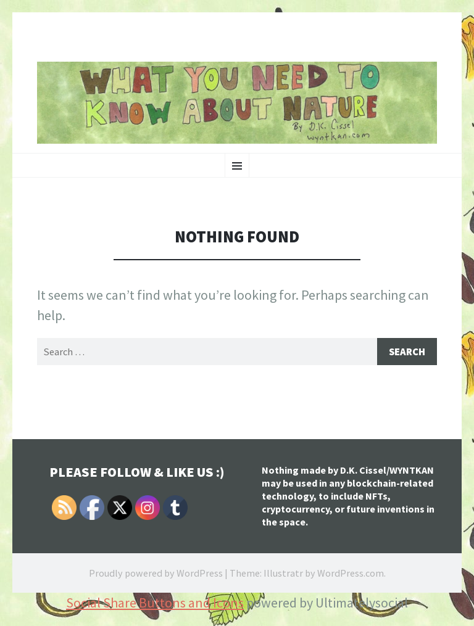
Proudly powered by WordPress (156, 573)
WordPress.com (350, 573)
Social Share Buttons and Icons (155, 603)
